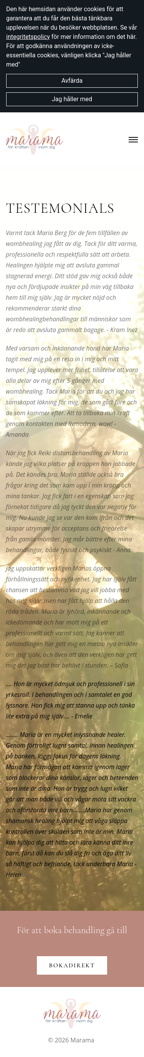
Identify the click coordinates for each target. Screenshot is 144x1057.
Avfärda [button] (72, 80)
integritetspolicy (28, 36)
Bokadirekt (72, 965)
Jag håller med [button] (72, 99)
